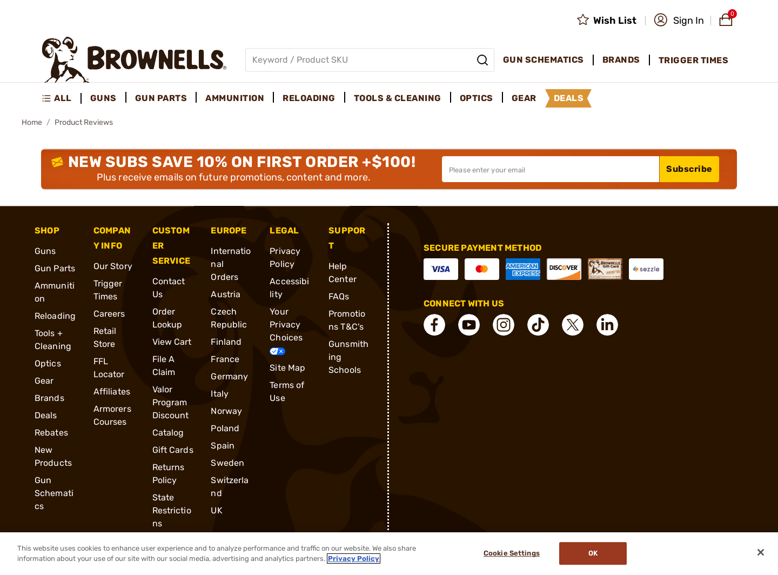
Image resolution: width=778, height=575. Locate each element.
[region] (389, 553)
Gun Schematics (54, 493)
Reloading (55, 316)
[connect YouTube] (469, 325)
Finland (226, 342)
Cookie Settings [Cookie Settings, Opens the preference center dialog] (512, 554)
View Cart (172, 342)
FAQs (338, 296)
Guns (45, 251)
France (225, 359)
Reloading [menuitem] (309, 98)
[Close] (761, 552)
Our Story (112, 266)
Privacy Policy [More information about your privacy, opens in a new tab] (353, 558)
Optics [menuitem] (476, 98)
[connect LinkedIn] (607, 325)
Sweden (227, 463)
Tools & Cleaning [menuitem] (397, 98)
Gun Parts (55, 268)
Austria (225, 294)
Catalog (168, 432)
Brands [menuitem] (621, 60)
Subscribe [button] (689, 169)
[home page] (134, 60)
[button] (679, 20)
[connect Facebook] (434, 325)
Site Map (287, 368)
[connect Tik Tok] (538, 325)
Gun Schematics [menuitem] (543, 60)
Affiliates (111, 391)
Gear (44, 381)
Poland (225, 428)
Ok (593, 554)
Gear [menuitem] (524, 98)
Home (32, 122)
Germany (229, 376)
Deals (46, 415)
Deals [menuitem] (569, 98)
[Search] (482, 60)
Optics (48, 363)
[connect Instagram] (503, 325)
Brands (49, 398)
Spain (222, 445)
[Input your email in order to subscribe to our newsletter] (550, 169)
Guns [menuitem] (103, 98)
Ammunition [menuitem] (234, 98)
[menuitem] (61, 98)
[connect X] (573, 325)
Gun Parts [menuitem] (161, 98)
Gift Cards (172, 450)
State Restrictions (171, 510)
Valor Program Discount (170, 402)
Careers (109, 314)
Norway (226, 411)
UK (216, 510)
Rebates (51, 432)
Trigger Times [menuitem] (694, 60)
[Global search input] (369, 60)
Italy (220, 394)
